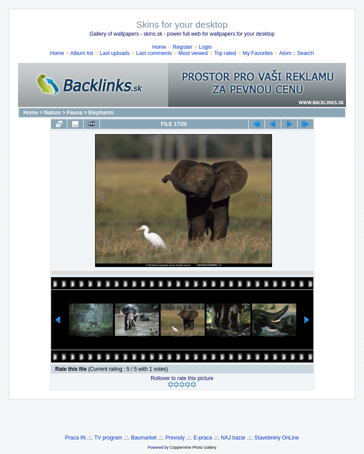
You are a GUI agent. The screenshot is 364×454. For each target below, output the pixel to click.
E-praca (203, 438)
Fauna (74, 113)
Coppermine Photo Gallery (192, 447)
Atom (285, 53)
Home (159, 47)
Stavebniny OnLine (276, 438)
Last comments (154, 53)
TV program (108, 438)
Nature (52, 113)
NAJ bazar (233, 438)
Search (305, 53)
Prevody (175, 438)
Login (205, 47)
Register (182, 47)
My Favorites (258, 53)
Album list (81, 53)
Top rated (225, 53)
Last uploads (114, 53)
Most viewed (193, 53)
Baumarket (144, 438)
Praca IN (75, 438)
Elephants (101, 113)
